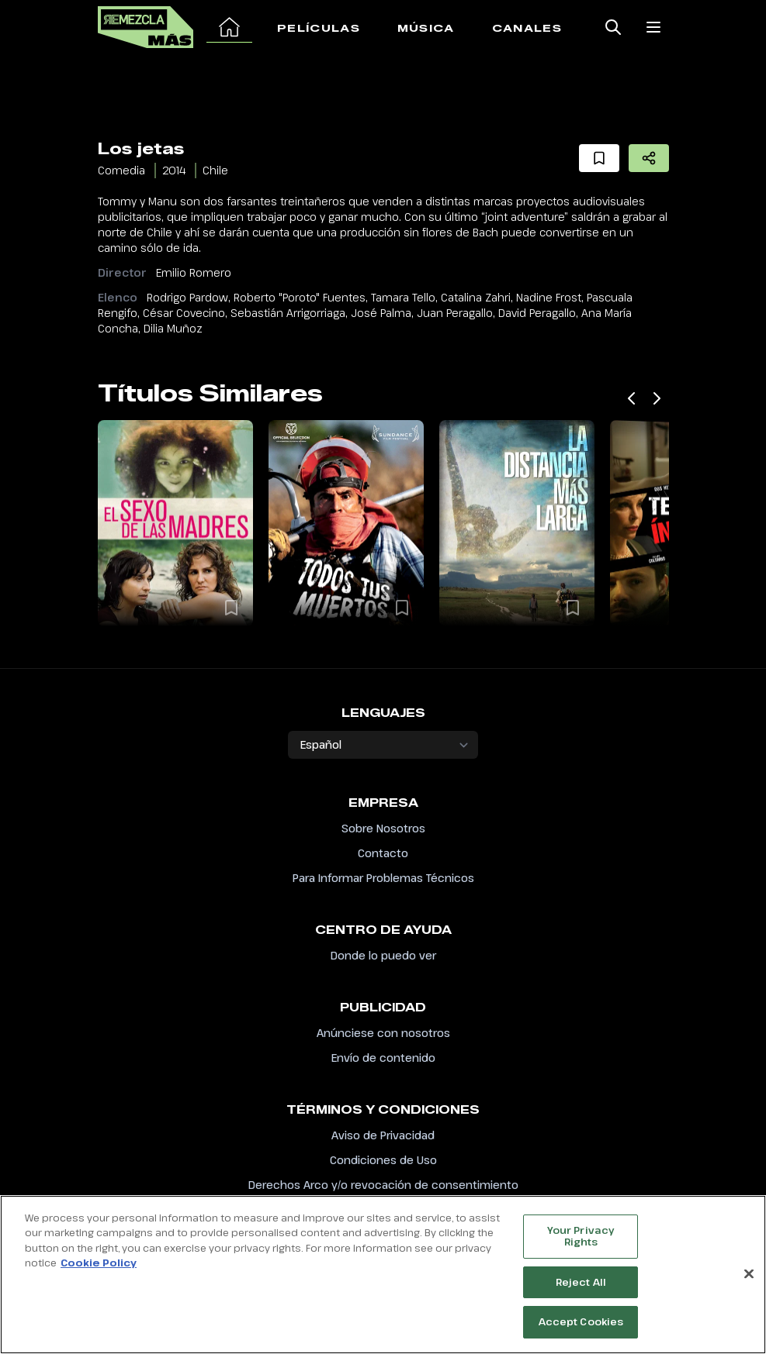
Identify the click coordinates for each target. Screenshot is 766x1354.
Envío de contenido (383, 1057)
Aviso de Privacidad (383, 1135)
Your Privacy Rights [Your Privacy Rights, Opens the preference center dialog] (581, 1240)
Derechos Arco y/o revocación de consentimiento (383, 1184)
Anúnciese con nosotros (383, 1032)
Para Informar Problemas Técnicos (383, 877)
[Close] (749, 1278)
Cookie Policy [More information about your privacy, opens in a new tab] (99, 1266)
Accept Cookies (581, 1326)
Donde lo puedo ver (383, 955)
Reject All (581, 1286)
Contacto (383, 853)
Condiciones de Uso (383, 1159)
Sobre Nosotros (383, 828)
